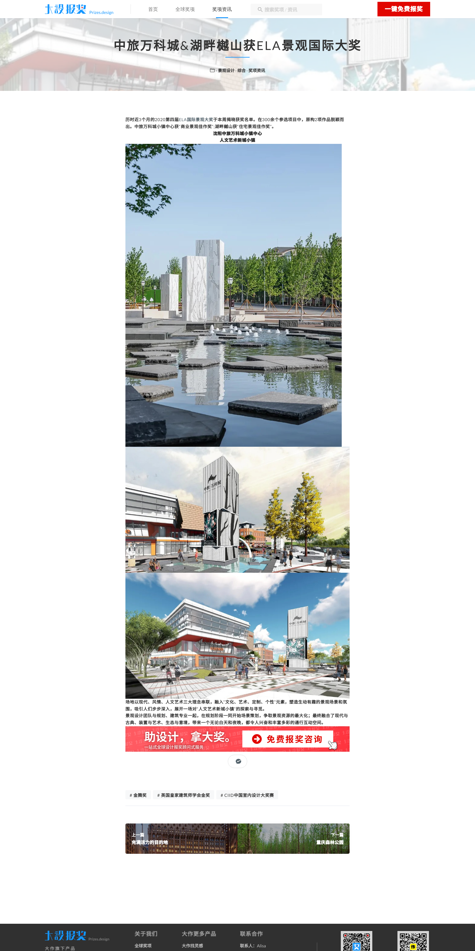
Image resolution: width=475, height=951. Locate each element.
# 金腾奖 (138, 795)
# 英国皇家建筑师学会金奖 (183, 795)
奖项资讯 (226, 9)
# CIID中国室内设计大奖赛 (247, 795)
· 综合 (241, 70)
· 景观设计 (225, 70)
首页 (154, 9)
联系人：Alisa (253, 945)
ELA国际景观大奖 (196, 119)
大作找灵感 (192, 945)
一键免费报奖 (404, 9)
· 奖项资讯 (256, 70)
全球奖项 (188, 9)
